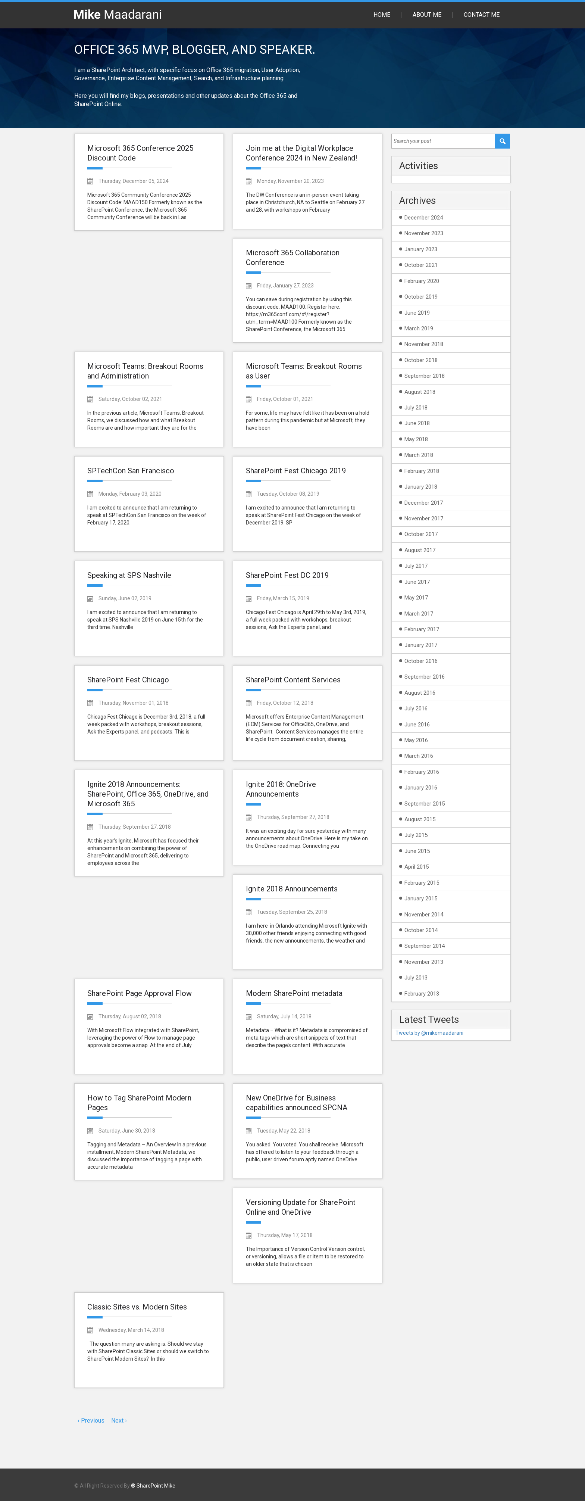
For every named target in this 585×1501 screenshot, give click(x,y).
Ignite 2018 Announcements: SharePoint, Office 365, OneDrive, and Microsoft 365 (148, 794)
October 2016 (421, 661)
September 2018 (424, 376)
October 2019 (421, 296)
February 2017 (421, 629)
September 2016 (424, 676)
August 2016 (419, 692)
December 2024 (423, 217)
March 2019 (418, 328)
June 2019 (417, 312)
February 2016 (421, 772)
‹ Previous (91, 1420)
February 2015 (421, 882)
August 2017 (419, 550)
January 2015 (420, 898)
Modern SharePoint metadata (294, 993)
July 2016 (416, 708)
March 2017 (418, 613)
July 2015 (416, 835)
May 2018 (416, 439)
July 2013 (416, 977)
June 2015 (417, 851)
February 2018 (421, 471)
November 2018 (423, 344)
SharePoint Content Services (293, 679)
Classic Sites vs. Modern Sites (137, 1306)
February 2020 (421, 281)
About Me (427, 14)
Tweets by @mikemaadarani (429, 1033)
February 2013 (421, 993)
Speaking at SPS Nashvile (129, 575)
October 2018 (421, 360)
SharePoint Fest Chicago (128, 679)
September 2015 (424, 803)
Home (381, 14)
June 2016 (417, 724)
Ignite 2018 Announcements (292, 888)
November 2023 (423, 233)
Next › (119, 1420)
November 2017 (423, 518)
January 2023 (420, 249)
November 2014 (423, 914)
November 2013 (423, 962)
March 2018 (418, 455)
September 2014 (424, 946)
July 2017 (416, 566)
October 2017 (421, 534)
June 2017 (417, 582)
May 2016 (416, 740)
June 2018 (417, 423)
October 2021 (421, 265)
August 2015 (419, 819)
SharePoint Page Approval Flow (139, 993)
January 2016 (420, 787)
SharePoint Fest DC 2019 (287, 575)
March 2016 (418, 756)
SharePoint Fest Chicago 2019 (296, 470)
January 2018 (420, 486)
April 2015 (416, 866)
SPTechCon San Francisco (130, 470)
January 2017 (420, 645)
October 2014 (421, 930)
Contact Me (482, 14)
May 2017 (416, 597)
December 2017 (423, 502)
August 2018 (419, 392)
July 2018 (416, 407)
